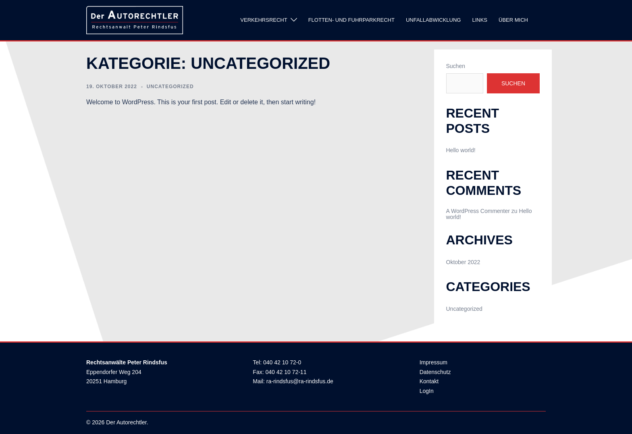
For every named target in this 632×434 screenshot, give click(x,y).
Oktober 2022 (463, 262)
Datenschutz (435, 372)
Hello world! (461, 150)
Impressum (433, 362)
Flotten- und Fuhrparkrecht (351, 20)
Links (479, 20)
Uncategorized (170, 86)
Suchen (455, 66)
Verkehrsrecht (263, 20)
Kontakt (429, 381)
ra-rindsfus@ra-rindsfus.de (299, 381)
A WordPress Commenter (478, 211)
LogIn (427, 391)
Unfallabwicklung (433, 20)
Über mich (513, 20)
